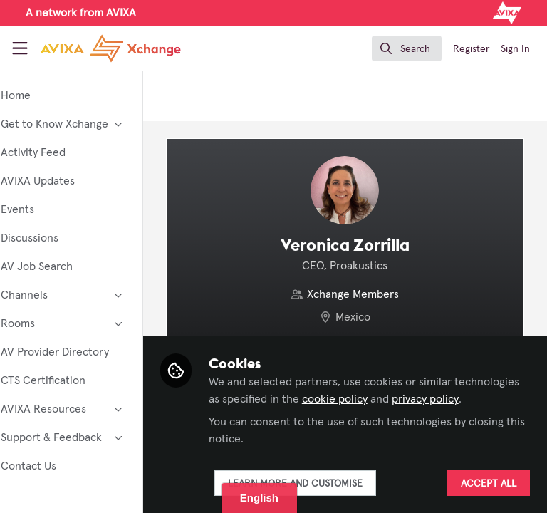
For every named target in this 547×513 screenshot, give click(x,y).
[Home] (110, 48)
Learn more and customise (333, 484)
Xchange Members (373, 294)
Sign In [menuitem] (515, 49)
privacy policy (280, 416)
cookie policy (441, 399)
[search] (407, 48)
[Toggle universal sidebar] (20, 48)
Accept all (488, 484)
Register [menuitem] (471, 49)
